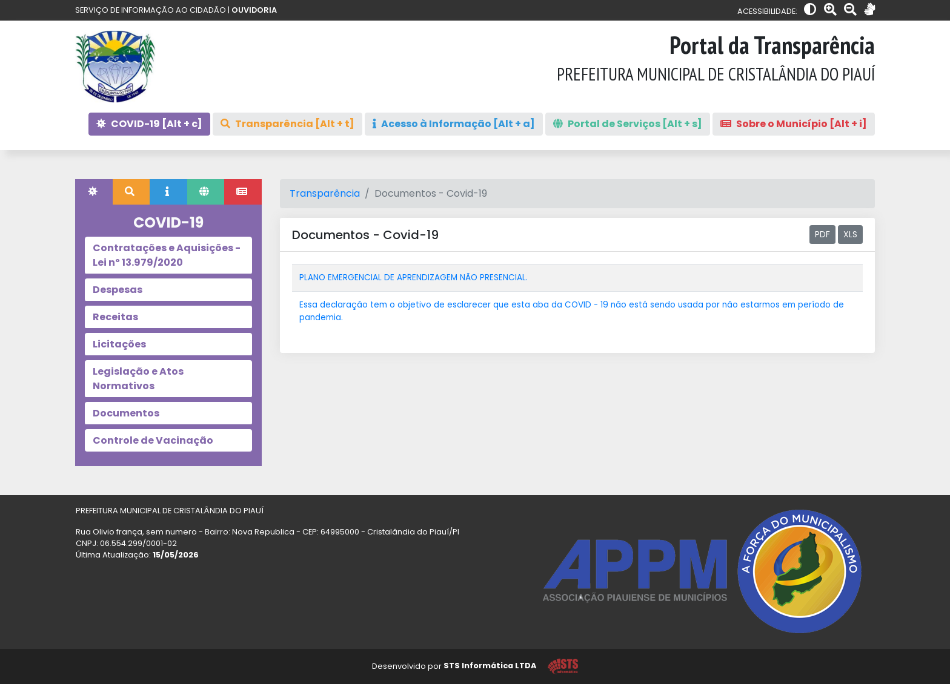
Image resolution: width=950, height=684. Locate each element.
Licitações (119, 344)
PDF (822, 234)
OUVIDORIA (254, 10)
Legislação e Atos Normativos (138, 378)
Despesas (117, 290)
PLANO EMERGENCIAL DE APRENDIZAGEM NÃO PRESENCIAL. (413, 277)
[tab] (94, 192)
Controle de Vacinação (153, 440)
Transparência (325, 193)
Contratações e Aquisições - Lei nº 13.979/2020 (167, 255)
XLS (850, 234)
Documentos (126, 413)
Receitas (115, 317)
